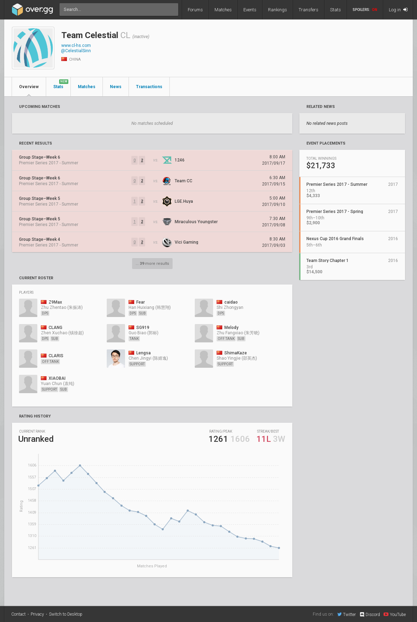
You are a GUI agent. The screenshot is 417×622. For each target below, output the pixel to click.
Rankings (277, 9)
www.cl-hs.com (76, 45)
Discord (369, 614)
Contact (18, 614)
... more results (152, 263)
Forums (195, 9)
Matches (223, 9)
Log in (398, 9)
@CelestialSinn (76, 50)
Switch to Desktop (65, 614)
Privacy (37, 614)
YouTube (395, 614)
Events (249, 9)
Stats (335, 9)
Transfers (308, 9)
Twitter (346, 614)
